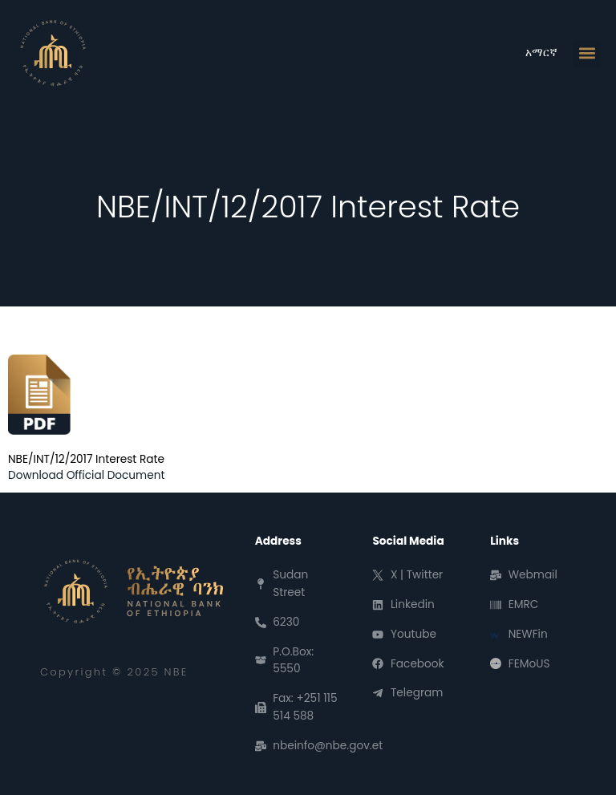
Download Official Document (86, 475)
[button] (586, 53)
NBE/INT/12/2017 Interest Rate (86, 459)
